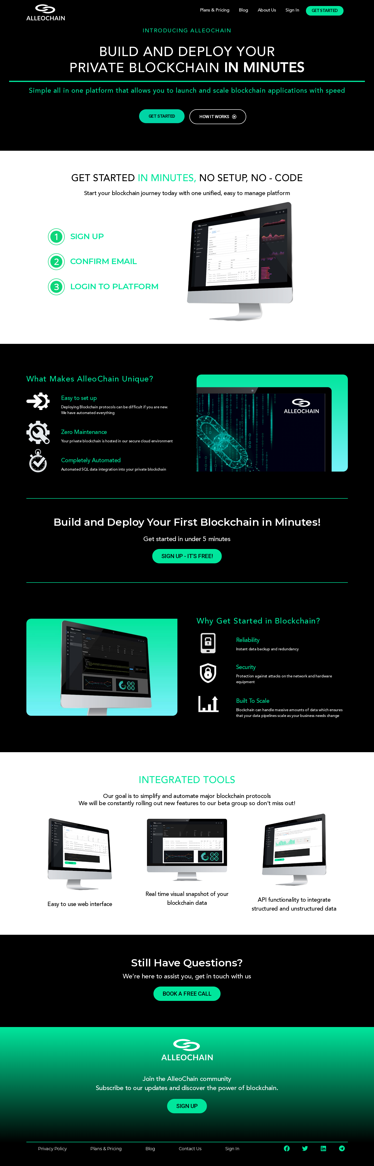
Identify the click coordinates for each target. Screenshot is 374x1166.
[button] (187, 1106)
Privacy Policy (52, 1148)
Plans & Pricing (214, 10)
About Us (267, 10)
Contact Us (190, 1148)
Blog (243, 10)
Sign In (292, 10)
